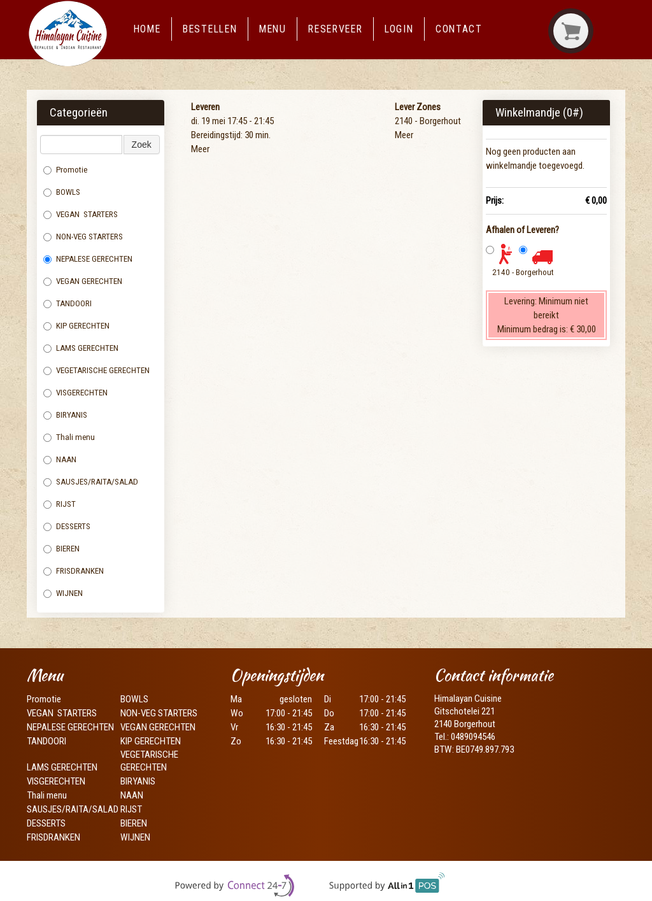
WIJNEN (63, 593)
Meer (200, 149)
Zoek (142, 144)
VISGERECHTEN (76, 392)
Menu (273, 29)
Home (147, 29)
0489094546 (473, 736)
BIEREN (61, 548)
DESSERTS (66, 526)
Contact (459, 29)
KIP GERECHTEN (76, 325)
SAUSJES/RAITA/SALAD (90, 481)
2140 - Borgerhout (523, 272)
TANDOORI (67, 303)
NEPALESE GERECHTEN (87, 259)
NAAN (60, 459)
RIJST (59, 504)
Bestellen (210, 29)
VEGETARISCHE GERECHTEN (96, 370)
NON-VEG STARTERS (83, 236)
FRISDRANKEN (73, 571)
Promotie (65, 169)
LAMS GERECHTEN (85, 348)
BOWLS (61, 192)
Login (399, 29)
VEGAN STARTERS (80, 214)
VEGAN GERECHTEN (82, 281)
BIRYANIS (65, 415)
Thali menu (70, 437)
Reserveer (335, 29)
